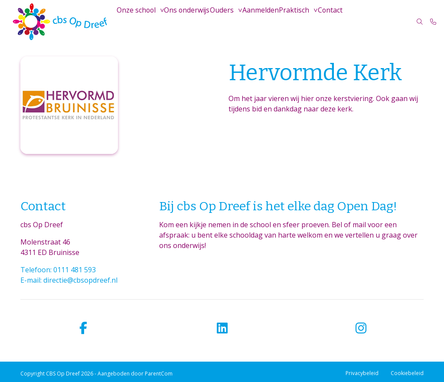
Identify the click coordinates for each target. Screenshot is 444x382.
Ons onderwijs (189, 21)
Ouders (225, 21)
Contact (337, 21)
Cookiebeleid (407, 373)
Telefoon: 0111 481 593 (58, 269)
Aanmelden (265, 21)
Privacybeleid (362, 373)
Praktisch (300, 21)
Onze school (137, 21)
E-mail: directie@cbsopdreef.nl (69, 280)
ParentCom (159, 373)
